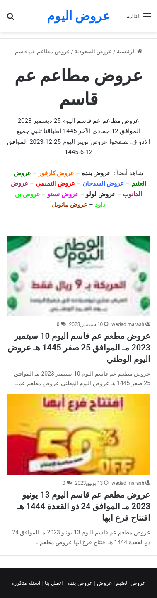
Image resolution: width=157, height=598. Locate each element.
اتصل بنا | (53, 583)
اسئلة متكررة (26, 583)
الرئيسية (129, 51)
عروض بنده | (79, 583)
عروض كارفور (57, 173)
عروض (105, 583)
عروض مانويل (69, 204)
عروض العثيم (130, 583)
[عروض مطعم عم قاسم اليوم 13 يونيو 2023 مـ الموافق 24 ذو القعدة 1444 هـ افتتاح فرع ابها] (78, 434)
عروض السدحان (103, 183)
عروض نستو (63, 194)
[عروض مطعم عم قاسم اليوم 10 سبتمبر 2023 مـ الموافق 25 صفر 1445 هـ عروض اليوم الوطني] (78, 276)
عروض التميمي (55, 183)
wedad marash (127, 324)
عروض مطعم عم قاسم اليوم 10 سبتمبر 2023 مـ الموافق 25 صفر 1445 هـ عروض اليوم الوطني (78, 347)
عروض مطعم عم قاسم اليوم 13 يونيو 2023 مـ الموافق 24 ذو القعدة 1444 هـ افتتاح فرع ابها (83, 506)
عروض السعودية (93, 51)
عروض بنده (97, 173)
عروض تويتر (92, 141)
